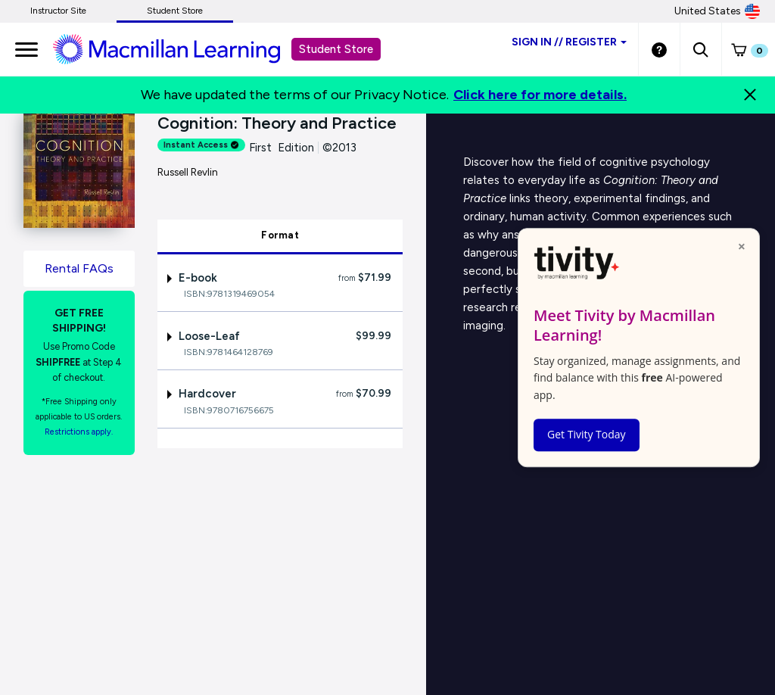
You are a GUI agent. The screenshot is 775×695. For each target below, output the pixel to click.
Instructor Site (58, 10)
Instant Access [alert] (201, 145)
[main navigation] (26, 49)
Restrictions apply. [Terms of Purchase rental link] (79, 432)
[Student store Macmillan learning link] (177, 48)
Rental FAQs (79, 268)
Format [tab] (280, 235)
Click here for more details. (540, 94)
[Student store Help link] (659, 49)
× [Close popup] (741, 246)
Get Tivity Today (586, 434)
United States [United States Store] (717, 11)
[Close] (750, 95)
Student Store (175, 10)
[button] (700, 49)
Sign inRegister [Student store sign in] (569, 42)
